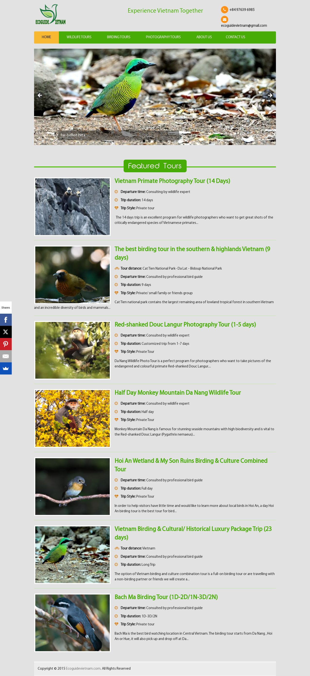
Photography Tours (163, 37)
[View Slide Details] (155, 97)
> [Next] (270, 95)
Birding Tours (118, 37)
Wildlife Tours (79, 37)
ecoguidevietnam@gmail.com (244, 26)
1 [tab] (144, 141)
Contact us (235, 37)
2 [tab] (149, 141)
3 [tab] (155, 141)
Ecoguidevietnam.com (83, 669)
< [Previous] (40, 95)
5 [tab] (166, 141)
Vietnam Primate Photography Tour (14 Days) (172, 181)
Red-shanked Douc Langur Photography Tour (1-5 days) (185, 325)
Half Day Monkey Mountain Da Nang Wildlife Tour (178, 393)
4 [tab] (160, 141)
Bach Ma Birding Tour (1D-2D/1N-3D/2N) (166, 597)
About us (204, 37)
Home (46, 37)
